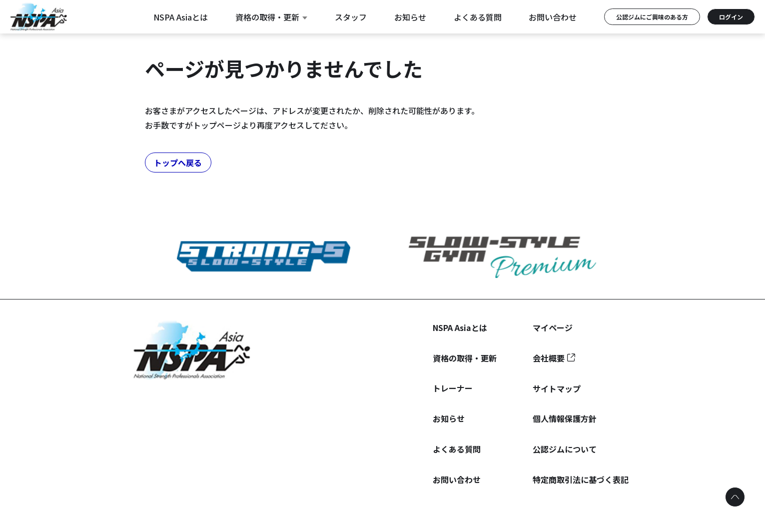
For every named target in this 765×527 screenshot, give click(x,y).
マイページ (553, 328)
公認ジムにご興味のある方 (652, 16)
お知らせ (410, 17)
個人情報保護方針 (565, 418)
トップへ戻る (178, 162)
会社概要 (549, 358)
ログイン (731, 16)
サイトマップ (557, 388)
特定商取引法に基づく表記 (581, 480)
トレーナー (453, 388)
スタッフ (351, 17)
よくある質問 (478, 17)
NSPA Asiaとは (180, 17)
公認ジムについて (565, 449)
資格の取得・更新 (271, 17)
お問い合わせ (553, 17)
